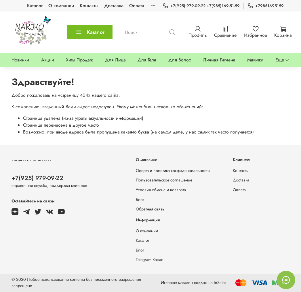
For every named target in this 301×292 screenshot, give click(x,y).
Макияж (255, 60)
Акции (47, 60)
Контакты (89, 5)
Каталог (35, 5)
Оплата (136, 5)
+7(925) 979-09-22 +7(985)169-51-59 (201, 6)
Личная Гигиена (219, 60)
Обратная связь (150, 209)
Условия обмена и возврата (161, 190)
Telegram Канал (149, 259)
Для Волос (179, 60)
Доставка (113, 5)
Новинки (20, 60)
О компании (61, 5)
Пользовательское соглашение (164, 180)
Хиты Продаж (79, 60)
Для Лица (115, 60)
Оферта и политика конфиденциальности (173, 170)
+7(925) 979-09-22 (37, 178)
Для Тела (147, 60)
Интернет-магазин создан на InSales (193, 282)
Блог (140, 199)
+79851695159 (265, 6)
